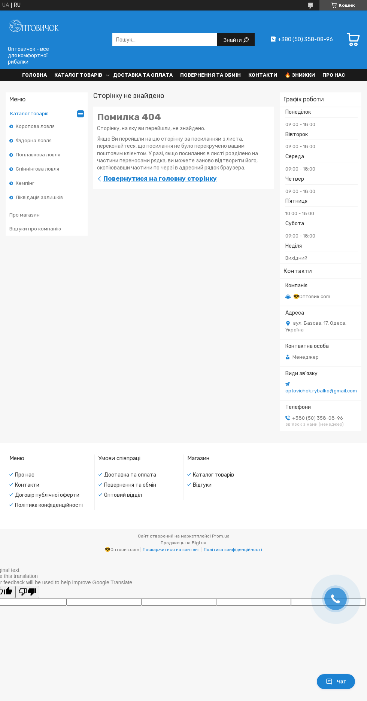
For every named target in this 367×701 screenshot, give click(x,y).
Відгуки (202, 485)
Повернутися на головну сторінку (160, 178)
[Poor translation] (27, 592)
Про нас (333, 75)
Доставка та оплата (143, 75)
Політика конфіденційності (49, 505)
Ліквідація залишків (39, 197)
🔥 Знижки (300, 75)
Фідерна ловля (34, 140)
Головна (34, 75)
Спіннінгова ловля (37, 169)
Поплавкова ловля (38, 154)
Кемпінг (25, 183)
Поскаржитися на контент (171, 549)
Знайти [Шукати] (233, 40)
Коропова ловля (35, 126)
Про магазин (24, 215)
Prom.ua (221, 536)
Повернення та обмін (210, 75)
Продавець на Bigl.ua (183, 542)
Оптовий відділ (123, 495)
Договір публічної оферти (47, 495)
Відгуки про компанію (35, 229)
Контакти (262, 75)
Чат (336, 681)
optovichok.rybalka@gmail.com (321, 391)
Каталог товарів (78, 75)
